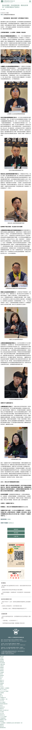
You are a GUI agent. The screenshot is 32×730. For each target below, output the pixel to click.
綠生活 (1, 677)
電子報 (1, 696)
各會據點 (2, 659)
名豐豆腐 (6, 653)
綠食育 (1, 673)
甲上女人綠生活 (3, 689)
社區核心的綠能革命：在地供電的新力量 (12, 606)
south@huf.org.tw (22, 648)
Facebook (14, 652)
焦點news (2, 680)
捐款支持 (16, 529)
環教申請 (2, 726)
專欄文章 (2, 681)
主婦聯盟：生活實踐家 (4, 688)
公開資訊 (2, 666)
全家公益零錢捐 (11, 653)
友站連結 (3, 652)
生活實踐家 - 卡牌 (3, 699)
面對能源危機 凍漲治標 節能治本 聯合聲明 (12, 589)
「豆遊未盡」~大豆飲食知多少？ (10, 620)
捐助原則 (2, 724)
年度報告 (2, 669)
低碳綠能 (2, 675)
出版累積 (2, 692)
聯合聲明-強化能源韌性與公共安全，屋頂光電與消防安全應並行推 (16, 586)
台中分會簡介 (3, 702)
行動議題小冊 (3, 697)
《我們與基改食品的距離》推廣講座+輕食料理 (13, 623)
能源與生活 (11, 523)
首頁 (1, 9)
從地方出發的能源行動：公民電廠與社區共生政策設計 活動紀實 (16, 617)
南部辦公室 (2, 707)
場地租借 (16, 533)
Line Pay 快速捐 (3, 716)
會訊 (1, 694)
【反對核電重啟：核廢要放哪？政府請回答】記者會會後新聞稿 (15, 593)
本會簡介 (2, 658)
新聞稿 (4, 9)
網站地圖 (6, 652)
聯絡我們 (10, 652)
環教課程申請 (3, 727)
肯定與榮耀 (2, 662)
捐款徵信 (2, 670)
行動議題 (2, 672)
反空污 (1, 705)
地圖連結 (20, 639)
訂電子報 (16, 536)
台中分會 (2, 700)
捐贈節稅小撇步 (3, 719)
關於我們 (2, 656)
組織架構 (2, 661)
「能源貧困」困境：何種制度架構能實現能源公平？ (14, 608)
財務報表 (2, 667)
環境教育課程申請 (3, 704)
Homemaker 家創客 (4, 691)
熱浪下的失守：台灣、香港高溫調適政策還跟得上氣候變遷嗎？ (15, 602)
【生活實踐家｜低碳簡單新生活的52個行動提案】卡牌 (11, 723)
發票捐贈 (2, 721)
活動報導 (2, 683)
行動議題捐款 (3, 718)
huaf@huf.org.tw (22, 644)
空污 (1, 678)
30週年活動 (2, 664)
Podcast (1, 686)
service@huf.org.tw (23, 641)
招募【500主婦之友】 (4, 710)
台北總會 (2, 711)
